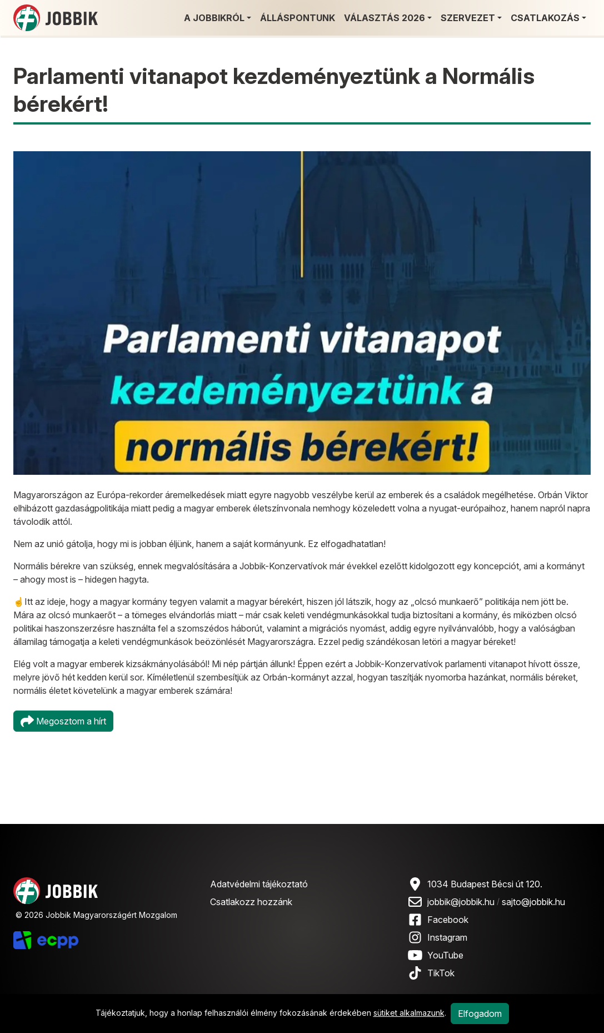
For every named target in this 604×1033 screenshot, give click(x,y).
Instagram (447, 937)
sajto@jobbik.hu (533, 901)
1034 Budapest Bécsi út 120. (484, 884)
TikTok (441, 973)
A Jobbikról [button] (214, 17)
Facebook (447, 919)
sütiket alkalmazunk (409, 1012)
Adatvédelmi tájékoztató (259, 884)
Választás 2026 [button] (384, 17)
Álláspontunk (297, 17)
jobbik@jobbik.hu (461, 901)
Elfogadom (480, 1013)
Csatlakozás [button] (545, 17)
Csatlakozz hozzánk (251, 901)
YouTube (445, 955)
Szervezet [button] (468, 17)
